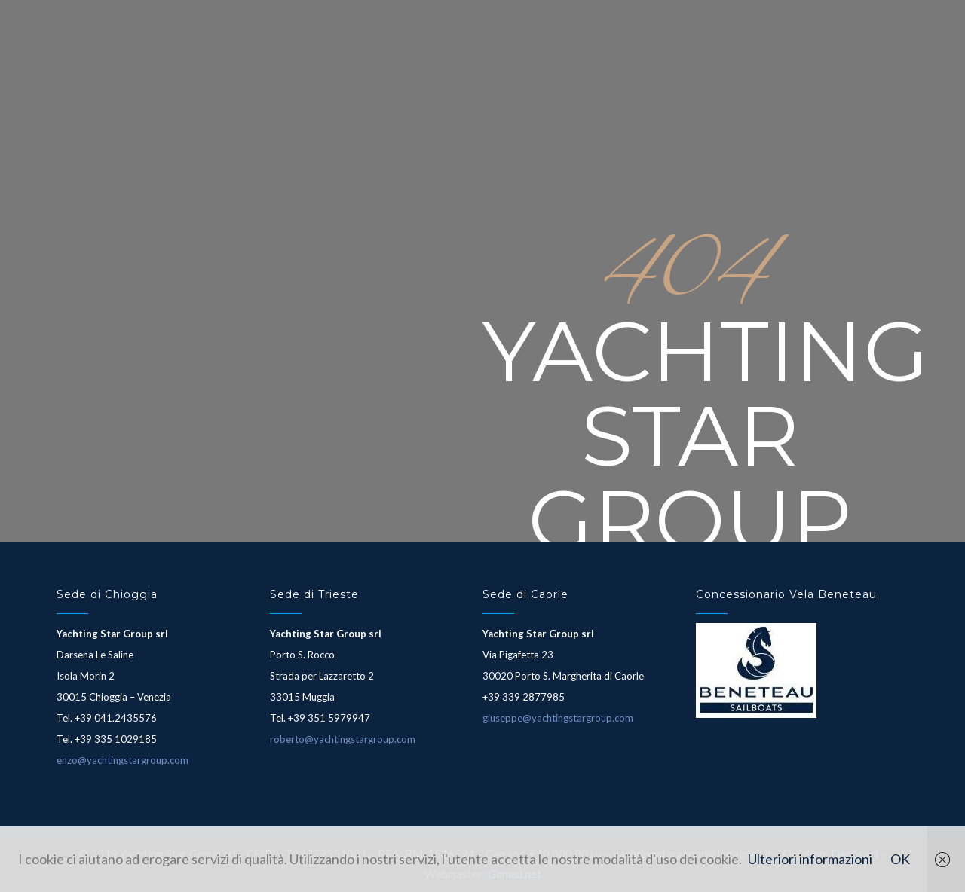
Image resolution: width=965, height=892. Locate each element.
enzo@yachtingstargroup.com (122, 760)
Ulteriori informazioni (810, 859)
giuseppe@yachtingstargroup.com (557, 718)
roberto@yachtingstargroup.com (342, 739)
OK (900, 859)
